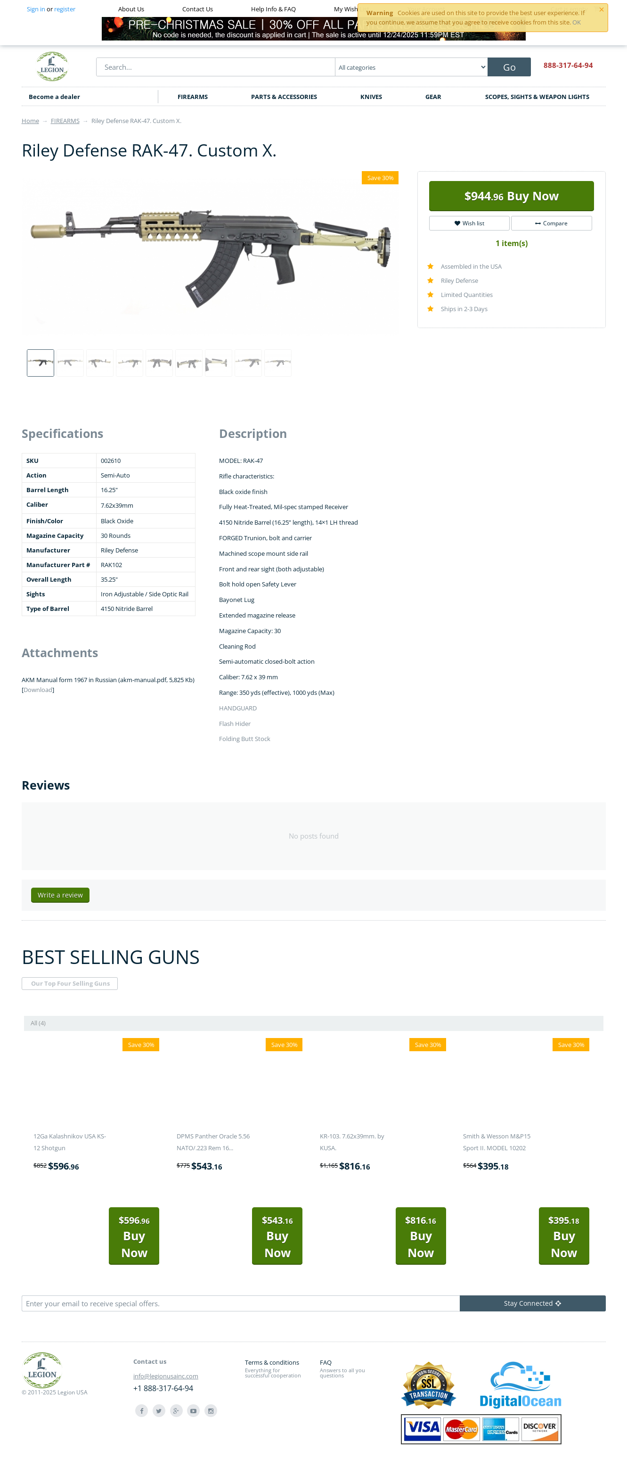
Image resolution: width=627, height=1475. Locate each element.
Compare (551, 223)
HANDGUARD (238, 708)
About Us (131, 9)
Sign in (36, 9)
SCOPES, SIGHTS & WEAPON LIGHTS (537, 96)
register (64, 9)
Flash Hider (235, 723)
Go (509, 67)
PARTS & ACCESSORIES (284, 96)
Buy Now (511, 196)
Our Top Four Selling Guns (70, 983)
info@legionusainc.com (165, 1376)
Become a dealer (54, 96)
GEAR (433, 96)
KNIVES (371, 96)
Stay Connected (532, 1303)
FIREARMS (193, 96)
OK (576, 22)
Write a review (60, 894)
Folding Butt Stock (244, 738)
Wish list (469, 223)
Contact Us (197, 9)
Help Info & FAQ (273, 9)
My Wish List (351, 9)
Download (38, 689)
